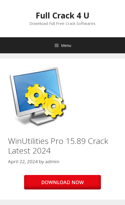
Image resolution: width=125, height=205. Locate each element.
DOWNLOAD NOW (62, 182)
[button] (38, 97)
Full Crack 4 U (62, 15)
